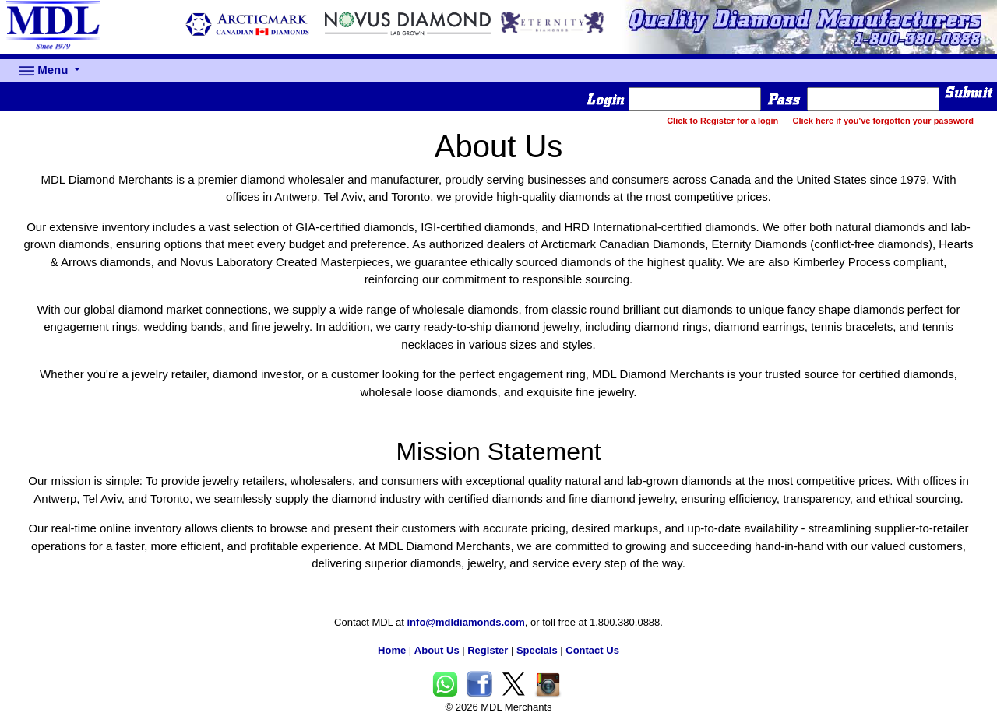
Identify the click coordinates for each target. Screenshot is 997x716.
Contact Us (592, 650)
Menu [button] (45, 71)
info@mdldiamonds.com (466, 622)
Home (392, 650)
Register (487, 650)
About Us (437, 650)
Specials (537, 650)
